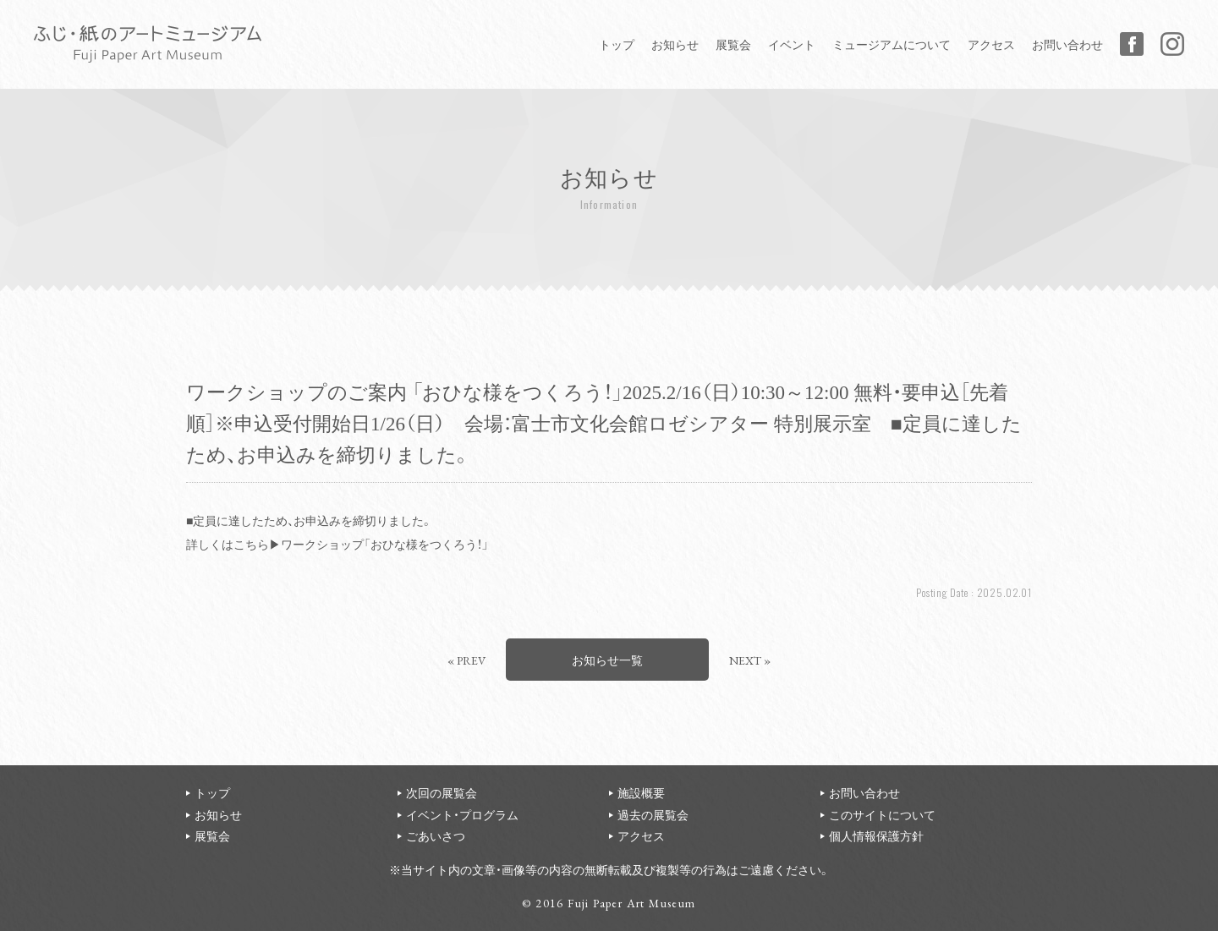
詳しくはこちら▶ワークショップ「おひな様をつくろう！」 (337, 543)
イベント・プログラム (462, 814)
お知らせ (675, 44)
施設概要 (641, 792)
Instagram (1172, 44)
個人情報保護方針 (876, 835)
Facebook (1132, 44)
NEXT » (750, 660)
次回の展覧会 (441, 792)
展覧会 (733, 44)
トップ (616, 44)
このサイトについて (882, 814)
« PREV (466, 660)
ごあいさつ (435, 835)
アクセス (991, 44)
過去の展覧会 (653, 814)
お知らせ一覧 (607, 659)
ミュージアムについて (891, 44)
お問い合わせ (1067, 44)
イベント (791, 44)
